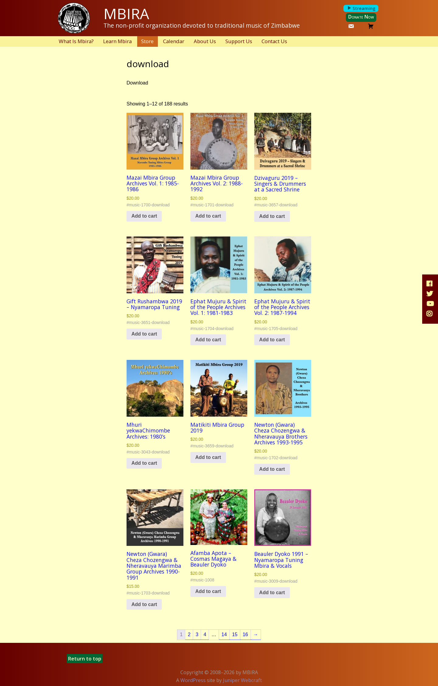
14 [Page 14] (224, 634)
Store (147, 41)
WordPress (193, 680)
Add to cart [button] (144, 216)
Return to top (84, 658)
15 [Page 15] (235, 634)
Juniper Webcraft (242, 680)
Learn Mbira (117, 41)
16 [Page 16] (245, 634)
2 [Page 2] (189, 634)
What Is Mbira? (76, 41)
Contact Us (274, 41)
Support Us (238, 41)
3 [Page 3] (197, 634)
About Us (205, 41)
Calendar (173, 41)
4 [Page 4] (204, 634)
